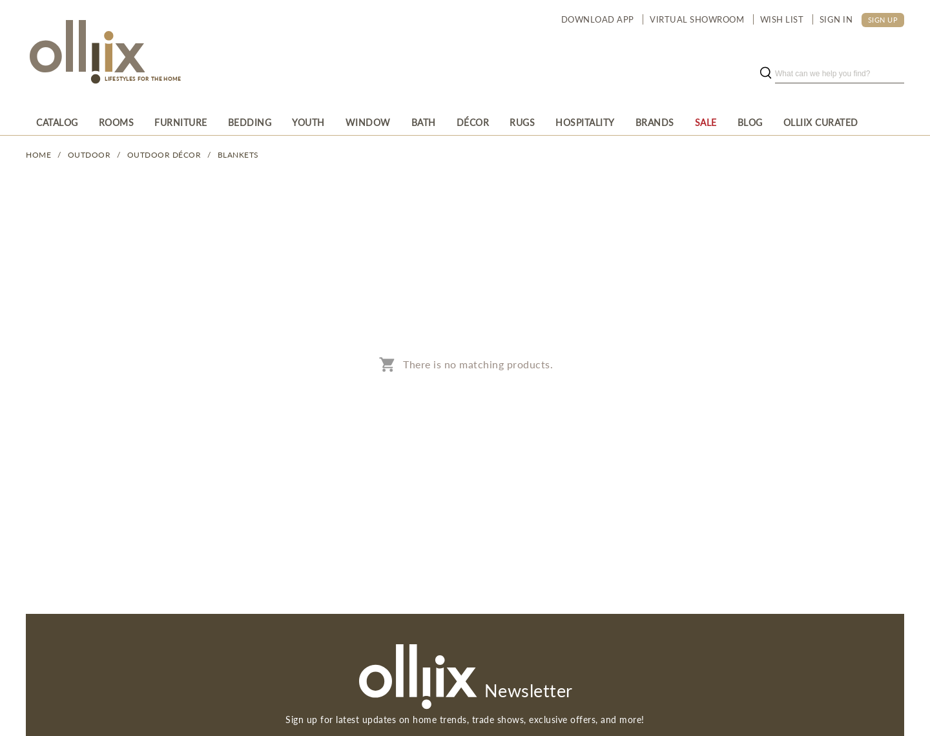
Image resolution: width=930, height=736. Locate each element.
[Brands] (655, 122)
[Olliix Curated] (821, 122)
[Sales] (706, 122)
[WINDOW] (368, 122)
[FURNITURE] (181, 122)
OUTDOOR (89, 155)
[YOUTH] (308, 122)
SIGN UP (883, 20)
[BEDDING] (250, 122)
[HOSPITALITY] (585, 122)
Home (38, 155)
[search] (839, 73)
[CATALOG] (57, 122)
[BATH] (423, 122)
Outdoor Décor (164, 155)
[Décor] (473, 122)
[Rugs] (522, 122)
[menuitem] (57, 122)
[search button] (765, 73)
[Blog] (750, 122)
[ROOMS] (116, 122)
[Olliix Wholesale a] (85, 53)
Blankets (238, 155)
